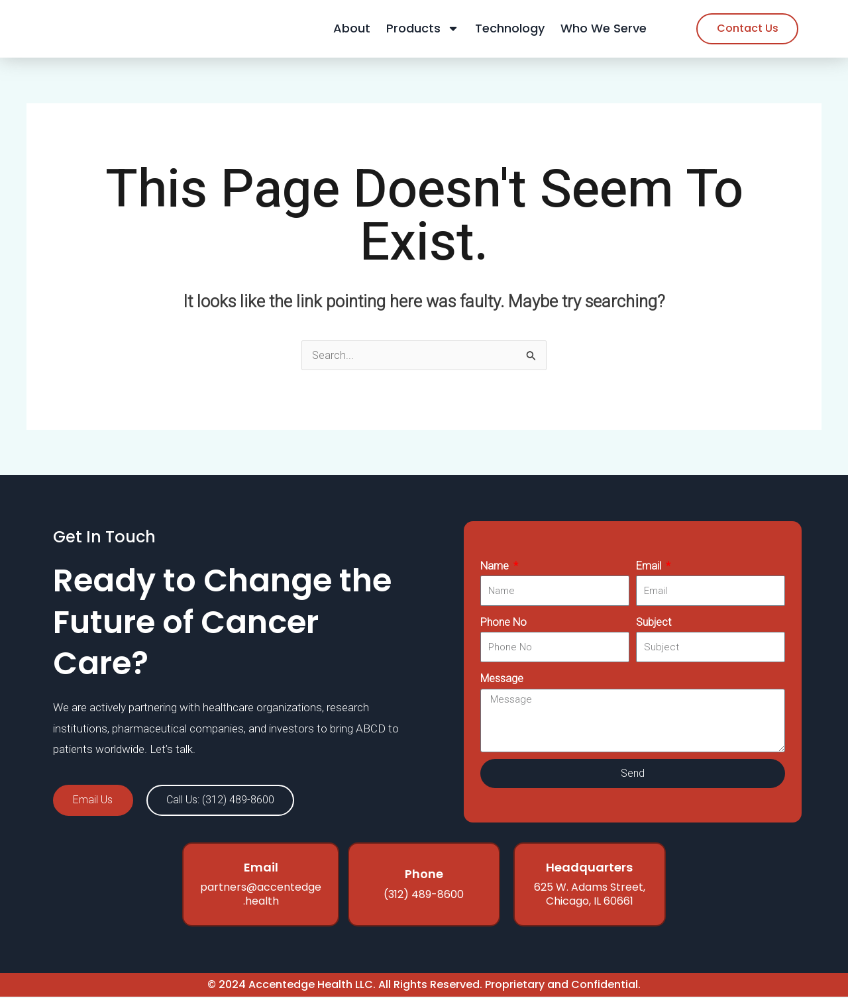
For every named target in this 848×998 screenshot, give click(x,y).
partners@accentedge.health (260, 896)
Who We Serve (603, 29)
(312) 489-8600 (424, 895)
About (351, 29)
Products (422, 29)
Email (650, 566)
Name (495, 566)
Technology (510, 29)
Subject (653, 623)
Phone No (503, 623)
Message (501, 680)
